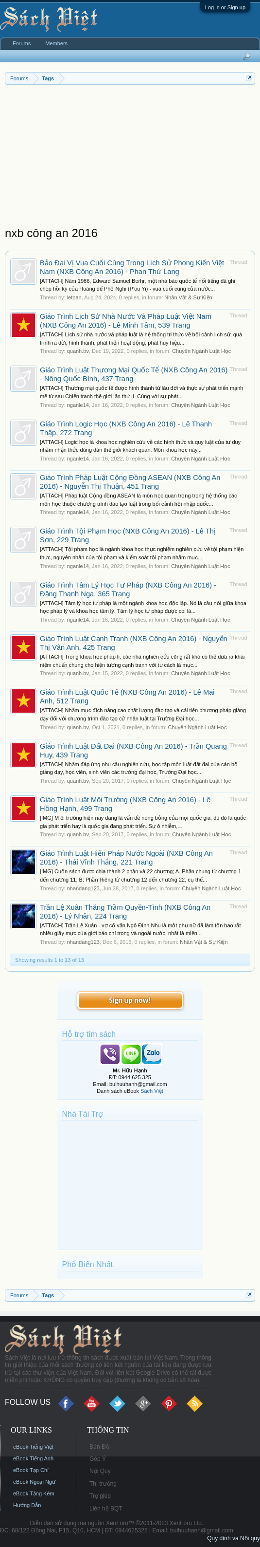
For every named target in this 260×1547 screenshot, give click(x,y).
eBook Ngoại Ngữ (34, 1482)
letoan (74, 297)
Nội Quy (100, 1471)
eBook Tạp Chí (31, 1470)
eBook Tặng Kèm (33, 1493)
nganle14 (78, 405)
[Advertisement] (130, 158)
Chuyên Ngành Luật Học (201, 351)
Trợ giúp (100, 1495)
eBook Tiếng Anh (33, 1458)
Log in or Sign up (225, 7)
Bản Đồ (99, 1446)
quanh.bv (78, 351)
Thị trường (103, 1483)
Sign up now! (130, 1000)
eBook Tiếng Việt (33, 1447)
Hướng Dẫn (27, 1505)
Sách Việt (151, 1091)
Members (56, 43)
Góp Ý (97, 1458)
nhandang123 (83, 888)
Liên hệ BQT (105, 1508)
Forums (22, 43)
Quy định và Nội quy (233, 1538)
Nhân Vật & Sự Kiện (188, 297)
